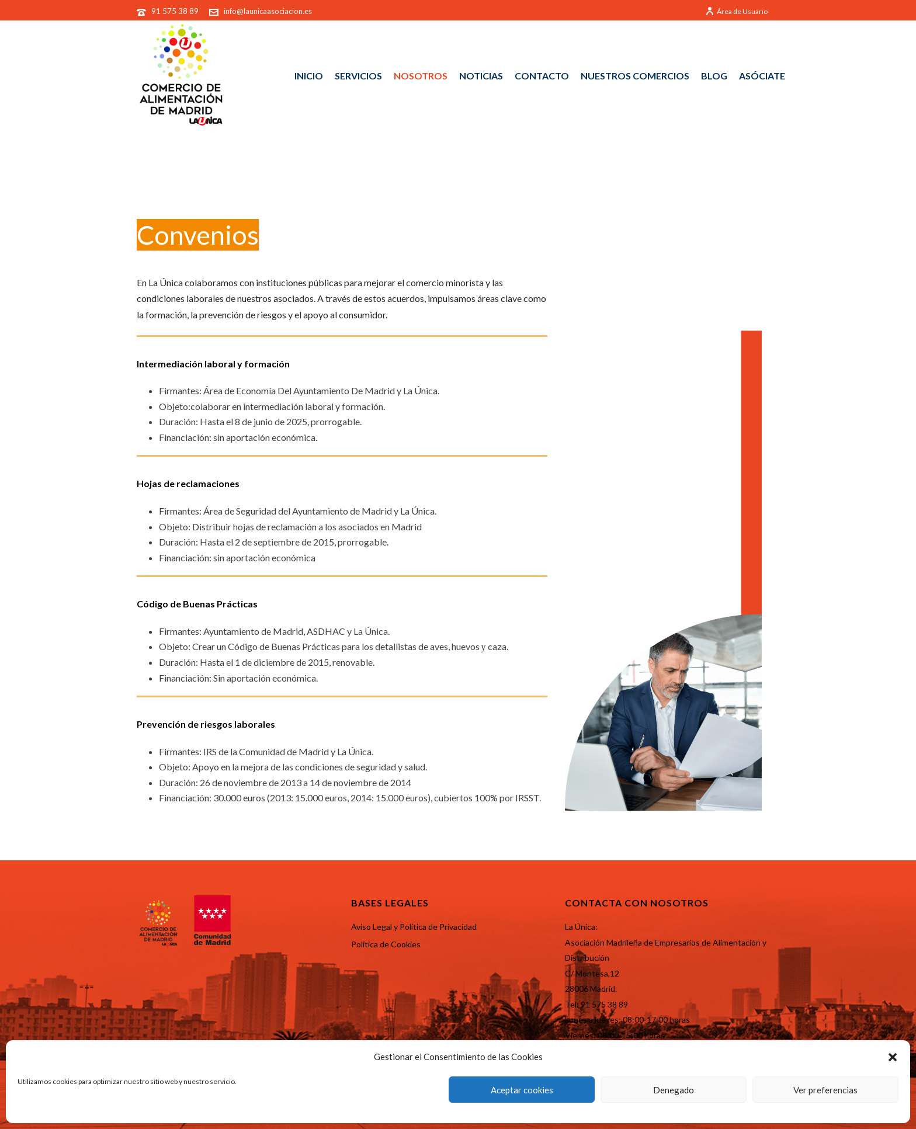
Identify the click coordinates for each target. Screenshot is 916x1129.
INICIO (308, 75)
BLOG (714, 75)
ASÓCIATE (762, 75)
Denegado (673, 1090)
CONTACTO (542, 75)
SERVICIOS (358, 75)
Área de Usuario (736, 11)
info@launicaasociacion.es (268, 11)
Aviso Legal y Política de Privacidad (414, 927)
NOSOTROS (420, 75)
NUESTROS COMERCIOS (635, 75)
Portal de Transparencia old (449, 176)
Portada (367, 176)
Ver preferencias (825, 1090)
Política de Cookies (386, 944)
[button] (892, 1057)
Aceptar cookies (522, 1090)
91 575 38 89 (175, 11)
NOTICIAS (481, 75)
